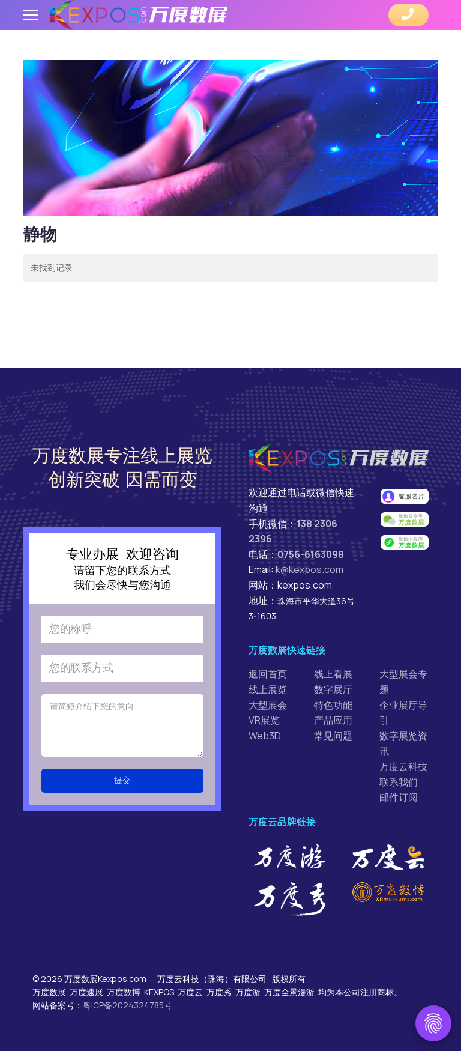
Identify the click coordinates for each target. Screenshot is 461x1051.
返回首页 (268, 673)
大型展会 (268, 705)
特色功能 (333, 705)
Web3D (265, 735)
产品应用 (333, 720)
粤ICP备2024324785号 (127, 1005)
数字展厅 (333, 689)
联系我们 (398, 782)
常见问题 (333, 735)
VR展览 (264, 720)
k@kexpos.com (309, 569)
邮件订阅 (398, 797)
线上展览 (268, 689)
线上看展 (333, 673)
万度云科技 (403, 766)
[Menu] (30, 15)
